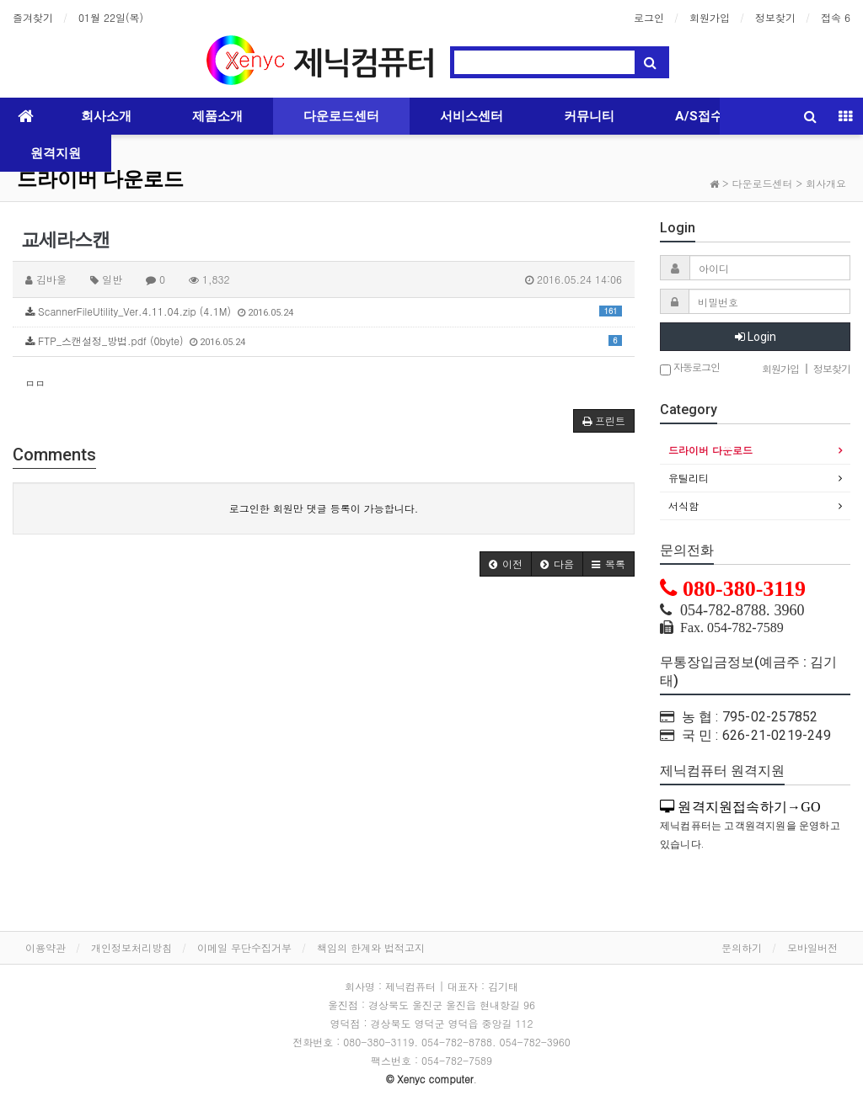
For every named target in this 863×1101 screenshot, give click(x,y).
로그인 (649, 17)
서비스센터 (471, 116)
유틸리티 (688, 478)
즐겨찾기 (33, 17)
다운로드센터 (341, 116)
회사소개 (106, 116)
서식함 (683, 505)
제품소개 (217, 116)
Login (755, 336)
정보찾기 (775, 17)
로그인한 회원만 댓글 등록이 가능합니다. (324, 508)
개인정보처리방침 (131, 947)
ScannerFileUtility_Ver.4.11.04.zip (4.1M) (323, 311)
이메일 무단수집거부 (244, 947)
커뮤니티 (589, 116)
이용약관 (45, 947)
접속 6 (835, 17)
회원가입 (709, 17)
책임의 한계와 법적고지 (371, 947)
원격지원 (55, 153)
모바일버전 (812, 947)
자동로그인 (690, 368)
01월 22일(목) (110, 17)
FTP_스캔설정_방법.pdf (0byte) (323, 340)
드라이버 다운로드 (100, 179)
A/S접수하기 (711, 116)
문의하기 (741, 947)
